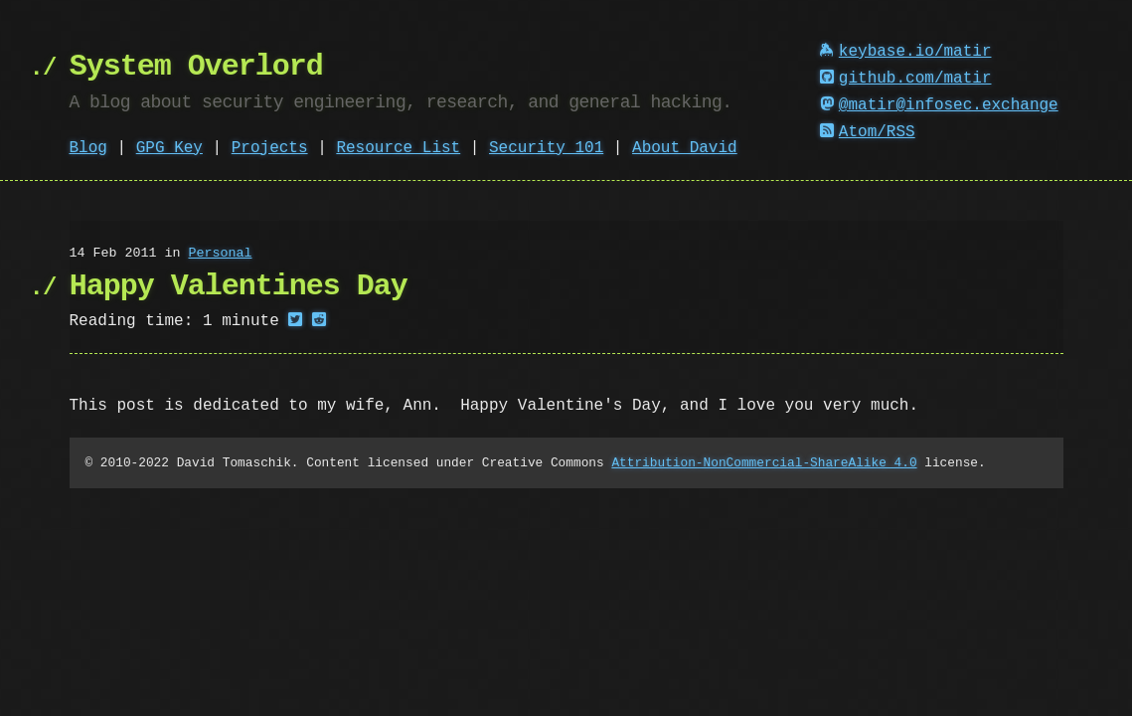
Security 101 (546, 148)
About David (684, 148)
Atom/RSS (867, 132)
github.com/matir (905, 79)
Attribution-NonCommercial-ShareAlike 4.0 (763, 462)
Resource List (398, 148)
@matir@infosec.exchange (939, 105)
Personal (219, 254)
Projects (270, 148)
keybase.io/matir (905, 52)
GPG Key (169, 148)
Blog (88, 148)
